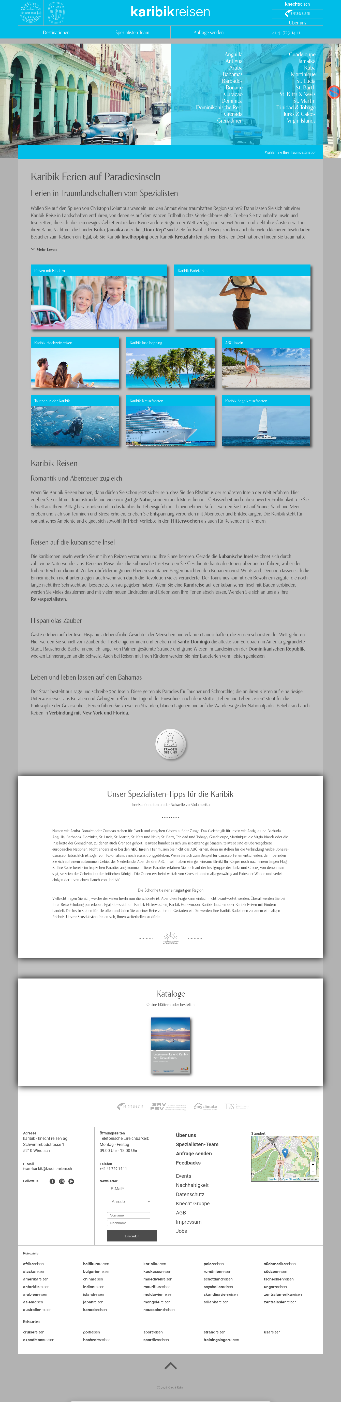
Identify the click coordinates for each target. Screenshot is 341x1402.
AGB (181, 1213)
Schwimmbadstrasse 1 (43, 1144)
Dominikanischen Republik (276, 648)
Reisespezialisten (48, 598)
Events (183, 1176)
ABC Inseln (140, 849)
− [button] (313, 1171)
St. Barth (306, 87)
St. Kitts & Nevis (298, 93)
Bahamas (233, 73)
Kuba (310, 67)
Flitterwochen (186, 520)
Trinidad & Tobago (296, 107)
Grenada (233, 113)
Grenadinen (230, 120)
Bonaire (234, 87)
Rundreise (195, 584)
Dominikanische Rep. (219, 107)
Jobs (181, 1231)
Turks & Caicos (299, 113)
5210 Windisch (36, 1150)
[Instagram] (62, 1182)
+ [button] (313, 1165)
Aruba (236, 67)
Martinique (303, 73)
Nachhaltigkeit (192, 1185)
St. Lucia (306, 80)
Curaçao (233, 93)
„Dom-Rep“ (154, 229)
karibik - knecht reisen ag (45, 1138)
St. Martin (304, 100)
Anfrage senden (209, 32)
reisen (170, 13)
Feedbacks (188, 1163)
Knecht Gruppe (193, 1203)
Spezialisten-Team (132, 32)
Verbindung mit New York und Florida (88, 712)
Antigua (234, 60)
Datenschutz (190, 1194)
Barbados (232, 80)
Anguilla (234, 54)
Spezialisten (87, 916)
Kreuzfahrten (189, 236)
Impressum (189, 1222)
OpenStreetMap (292, 1179)
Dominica (232, 100)
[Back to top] (170, 1366)
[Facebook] (52, 1182)
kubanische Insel (236, 555)
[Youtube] (71, 1182)
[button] (170, 249)
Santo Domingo (193, 641)
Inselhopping (136, 236)
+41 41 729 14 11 (285, 32)
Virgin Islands (301, 120)
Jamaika (307, 60)
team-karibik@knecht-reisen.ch (47, 1169)
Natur (145, 499)
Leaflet (273, 1179)
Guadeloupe (302, 54)
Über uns (297, 22)
